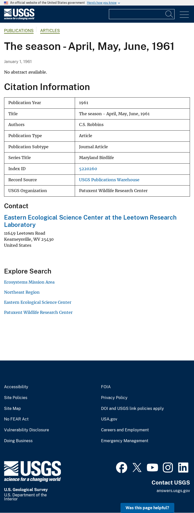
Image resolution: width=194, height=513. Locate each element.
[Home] (19, 18)
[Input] (142, 14)
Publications (19, 30)
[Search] (169, 14)
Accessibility (16, 387)
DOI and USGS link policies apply (132, 408)
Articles (50, 30)
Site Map (12, 408)
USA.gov (109, 419)
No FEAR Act (16, 419)
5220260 (88, 168)
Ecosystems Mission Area (29, 282)
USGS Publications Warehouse (109, 179)
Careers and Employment (125, 430)
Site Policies (15, 398)
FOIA (106, 387)
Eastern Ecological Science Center (37, 302)
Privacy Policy (114, 398)
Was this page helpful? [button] (147, 507)
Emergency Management (124, 441)
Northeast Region (22, 292)
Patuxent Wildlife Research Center (38, 312)
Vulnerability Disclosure (26, 430)
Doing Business (18, 441)
